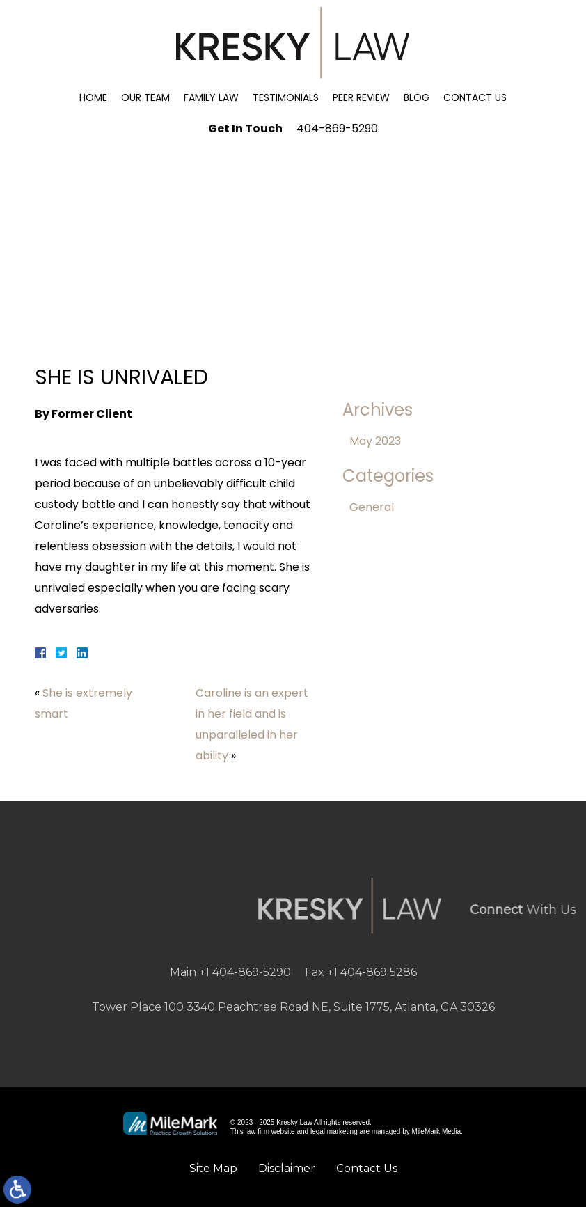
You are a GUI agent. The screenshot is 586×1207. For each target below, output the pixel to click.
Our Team (145, 97)
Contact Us (475, 97)
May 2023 (375, 441)
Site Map (213, 1168)
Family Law (211, 97)
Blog (416, 97)
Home (93, 97)
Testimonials (286, 97)
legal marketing (334, 1131)
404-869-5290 (337, 128)
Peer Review (361, 97)
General (371, 507)
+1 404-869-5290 (245, 972)
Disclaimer (286, 1168)
